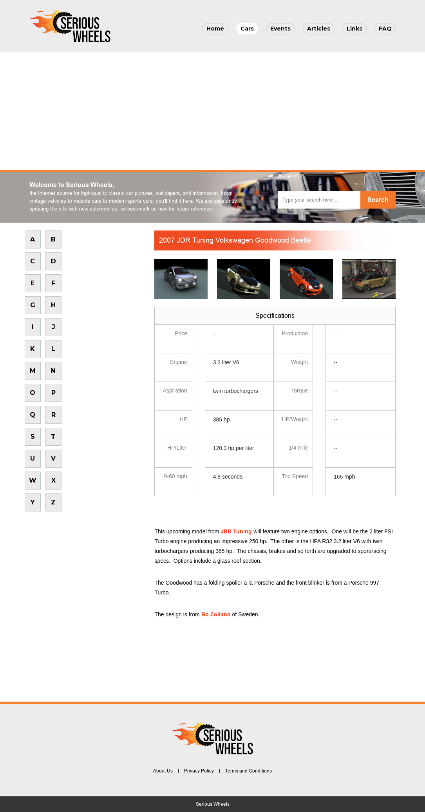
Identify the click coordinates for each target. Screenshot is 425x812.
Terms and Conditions (248, 771)
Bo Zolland (216, 614)
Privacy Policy (199, 771)
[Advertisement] (212, 111)
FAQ (385, 28)
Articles (318, 28)
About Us (163, 771)
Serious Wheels (213, 804)
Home (215, 28)
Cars (247, 28)
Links (354, 28)
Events (280, 28)
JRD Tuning (236, 531)
